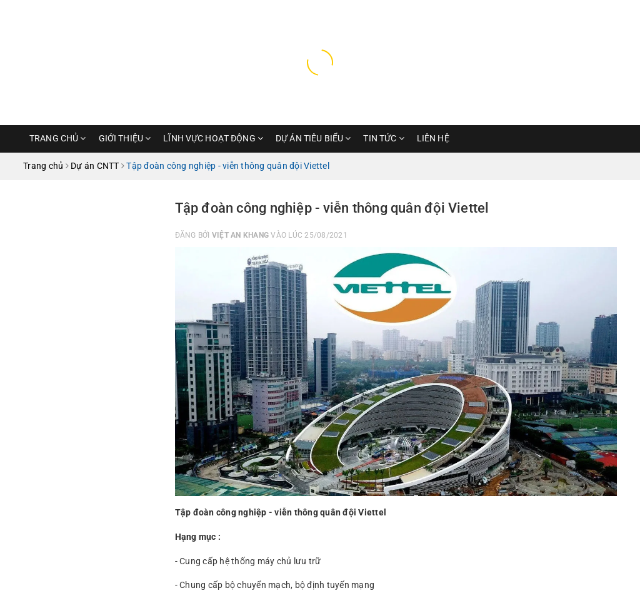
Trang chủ (57, 138)
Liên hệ (433, 138)
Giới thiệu (125, 138)
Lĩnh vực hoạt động (213, 138)
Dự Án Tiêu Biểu (313, 138)
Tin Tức (383, 138)
